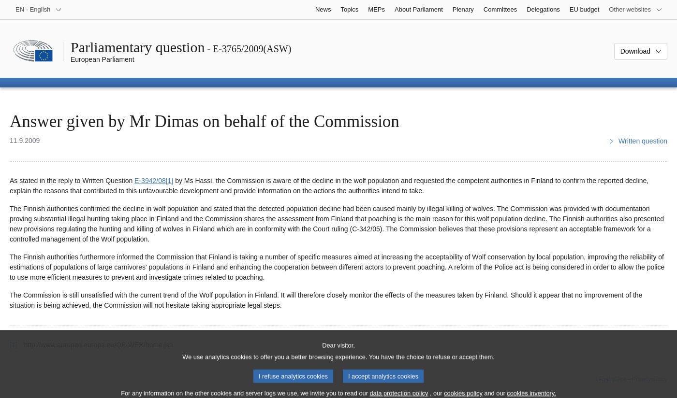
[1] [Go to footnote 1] (170, 181)
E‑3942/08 (150, 181)
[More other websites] (635, 9)
